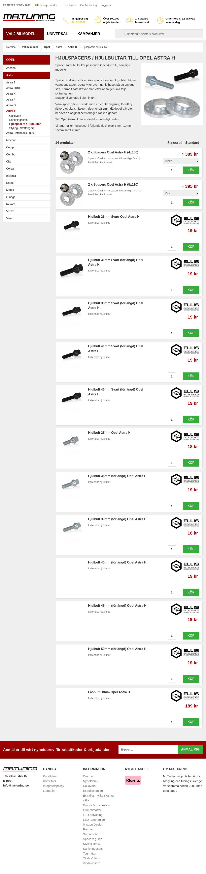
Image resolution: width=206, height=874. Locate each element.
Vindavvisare (91, 863)
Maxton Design (93, 824)
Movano (11, 140)
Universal (59, 34)
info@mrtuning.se (16, 785)
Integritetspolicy (53, 786)
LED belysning (93, 814)
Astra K (10, 93)
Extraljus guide (93, 790)
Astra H (27, 110)
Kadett (27, 182)
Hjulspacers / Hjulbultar (25, 123)
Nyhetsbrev (90, 781)
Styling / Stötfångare (22, 128)
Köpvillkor (49, 781)
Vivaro (10, 218)
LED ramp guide (94, 819)
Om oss (88, 776)
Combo (10, 154)
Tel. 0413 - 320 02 (15, 775)
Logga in (106, 5)
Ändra (53, 5)
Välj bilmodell (23, 34)
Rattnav (88, 829)
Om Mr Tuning (88, 5)
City (8, 161)
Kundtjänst (70, 5)
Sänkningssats (18, 119)
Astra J (10, 82)
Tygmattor (90, 853)
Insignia (27, 175)
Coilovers (15, 115)
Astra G (27, 105)
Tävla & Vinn (91, 858)
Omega (27, 197)
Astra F (27, 99)
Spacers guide (92, 839)
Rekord (27, 204)
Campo (10, 147)
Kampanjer (88, 34)
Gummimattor (92, 810)
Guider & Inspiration (96, 805)
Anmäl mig (190, 749)
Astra (27, 75)
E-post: (8, 780)
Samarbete (90, 834)
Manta (27, 189)
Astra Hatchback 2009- (20, 133)
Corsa (27, 168)
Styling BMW (91, 843)
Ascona (27, 68)
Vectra (27, 211)
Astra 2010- (13, 88)
